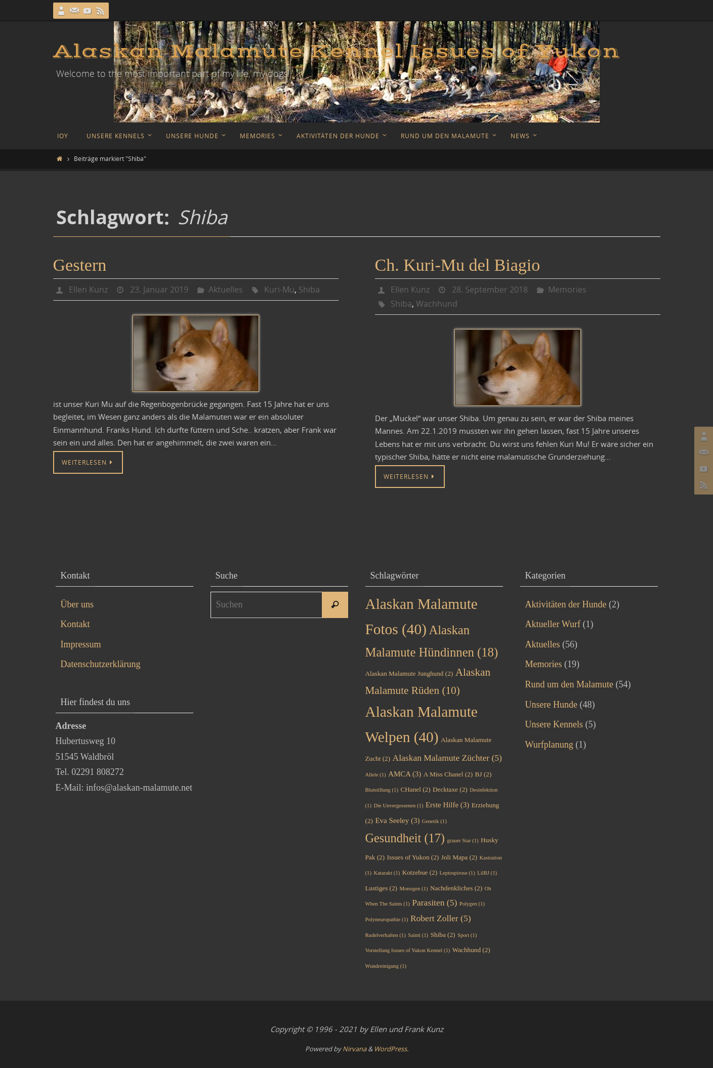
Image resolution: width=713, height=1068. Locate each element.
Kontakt (75, 624)
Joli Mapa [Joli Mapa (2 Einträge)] (459, 857)
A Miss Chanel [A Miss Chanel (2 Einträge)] (448, 774)
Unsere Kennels (554, 724)
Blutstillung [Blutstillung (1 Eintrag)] (381, 790)
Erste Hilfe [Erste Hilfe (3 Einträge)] (447, 805)
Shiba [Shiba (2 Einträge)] (443, 934)
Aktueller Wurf (552, 624)
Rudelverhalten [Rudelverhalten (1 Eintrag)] (385, 935)
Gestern (80, 265)
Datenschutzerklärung (101, 664)
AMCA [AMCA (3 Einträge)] (404, 774)
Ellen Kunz (88, 289)
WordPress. (391, 1048)
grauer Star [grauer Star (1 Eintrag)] (462, 840)
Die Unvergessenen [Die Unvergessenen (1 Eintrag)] (398, 805)
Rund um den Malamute (569, 684)
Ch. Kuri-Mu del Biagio (457, 265)
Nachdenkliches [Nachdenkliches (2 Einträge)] (456, 888)
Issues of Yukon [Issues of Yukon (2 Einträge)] (413, 857)
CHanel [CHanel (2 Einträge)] (415, 789)
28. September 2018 (490, 289)
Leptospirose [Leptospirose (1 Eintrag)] (457, 873)
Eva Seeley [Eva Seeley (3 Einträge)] (397, 820)
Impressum (81, 644)
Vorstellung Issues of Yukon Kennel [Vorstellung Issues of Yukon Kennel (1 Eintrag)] (407, 950)
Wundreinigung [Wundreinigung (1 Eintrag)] (386, 966)
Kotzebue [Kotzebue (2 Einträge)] (419, 872)
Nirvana (354, 1048)
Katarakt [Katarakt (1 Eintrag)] (386, 873)
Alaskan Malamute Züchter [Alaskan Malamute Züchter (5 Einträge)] (447, 758)
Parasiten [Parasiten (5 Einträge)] (434, 902)
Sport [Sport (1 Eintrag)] (467, 935)
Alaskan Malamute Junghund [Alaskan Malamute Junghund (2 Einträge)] (409, 673)
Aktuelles (225, 289)
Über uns (77, 604)
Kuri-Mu (279, 289)
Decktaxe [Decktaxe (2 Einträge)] (450, 789)
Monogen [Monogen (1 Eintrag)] (414, 888)
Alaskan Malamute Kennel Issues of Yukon (336, 51)
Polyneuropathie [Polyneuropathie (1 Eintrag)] (386, 919)
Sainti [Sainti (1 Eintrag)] (418, 935)
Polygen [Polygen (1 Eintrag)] (472, 904)
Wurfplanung (549, 745)
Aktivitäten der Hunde (566, 604)
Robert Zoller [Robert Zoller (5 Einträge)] (440, 918)
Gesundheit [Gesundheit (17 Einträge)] (405, 838)
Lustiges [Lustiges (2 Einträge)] (381, 888)
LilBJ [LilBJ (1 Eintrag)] (487, 873)
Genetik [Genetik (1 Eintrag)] (434, 821)
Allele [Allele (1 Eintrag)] (375, 774)
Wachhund (436, 303)
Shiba (309, 289)
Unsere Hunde (551, 705)
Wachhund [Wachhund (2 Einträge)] (471, 950)
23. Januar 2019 (159, 289)
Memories (567, 289)
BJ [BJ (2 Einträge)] (483, 774)
